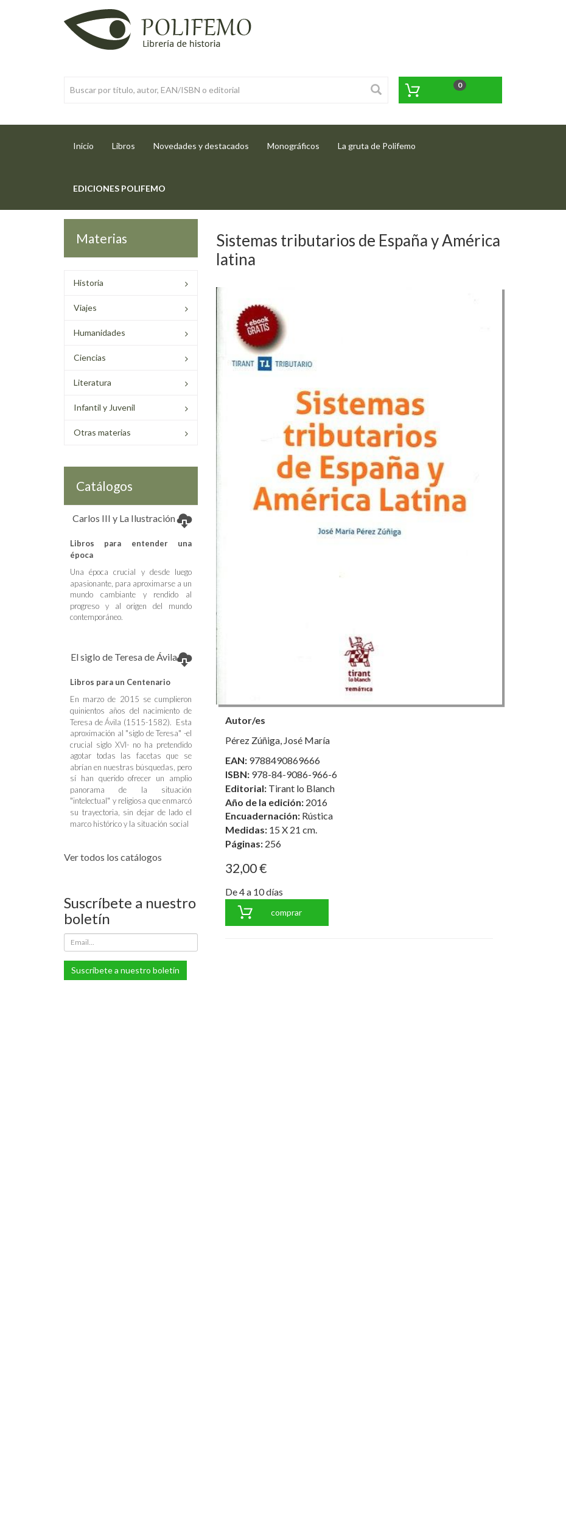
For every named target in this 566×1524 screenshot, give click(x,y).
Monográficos (293, 146)
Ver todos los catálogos (113, 857)
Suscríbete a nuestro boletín (125, 970)
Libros (123, 146)
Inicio (88, 142)
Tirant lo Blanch (301, 788)
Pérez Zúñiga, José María (277, 740)
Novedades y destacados (201, 146)
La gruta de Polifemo (377, 146)
